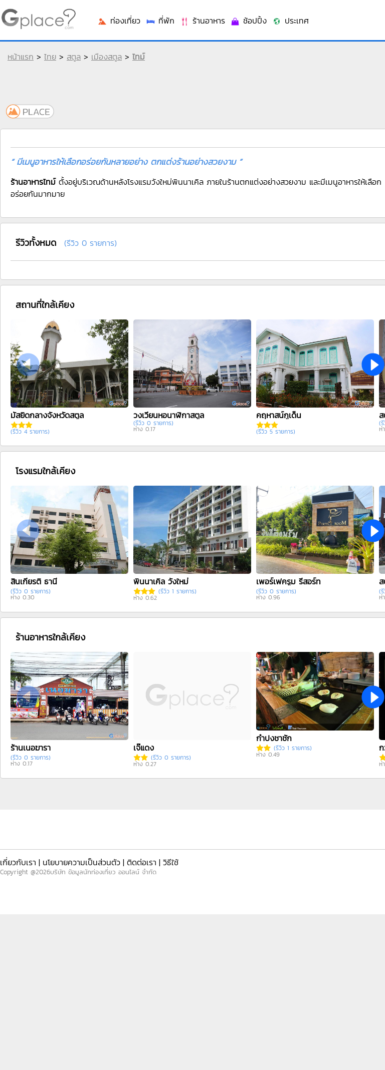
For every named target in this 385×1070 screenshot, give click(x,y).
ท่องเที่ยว (118, 21)
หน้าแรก (21, 57)
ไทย (50, 57)
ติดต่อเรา (141, 862)
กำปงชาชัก (274, 738)
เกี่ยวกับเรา (18, 862)
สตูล (74, 57)
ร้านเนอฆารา (31, 748)
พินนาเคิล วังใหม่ (160, 581)
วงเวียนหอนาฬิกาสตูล (168, 415)
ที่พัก (159, 21)
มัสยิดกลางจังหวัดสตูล (47, 415)
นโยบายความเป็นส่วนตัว (81, 862)
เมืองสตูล (106, 57)
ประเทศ (290, 21)
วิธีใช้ (170, 862)
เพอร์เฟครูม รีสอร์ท (288, 581)
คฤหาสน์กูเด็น (278, 415)
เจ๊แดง (143, 748)
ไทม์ (138, 57)
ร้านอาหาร (202, 21)
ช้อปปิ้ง (248, 21)
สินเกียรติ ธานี (34, 581)
